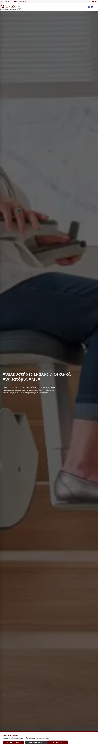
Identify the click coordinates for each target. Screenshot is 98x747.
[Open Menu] (96, 7)
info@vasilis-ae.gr (20, 1)
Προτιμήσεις (57, 742)
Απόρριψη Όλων (35, 742)
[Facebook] (90, 1)
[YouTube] (93, 1)
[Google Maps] (96, 1)
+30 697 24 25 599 (7, 1)
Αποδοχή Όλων (13, 742)
